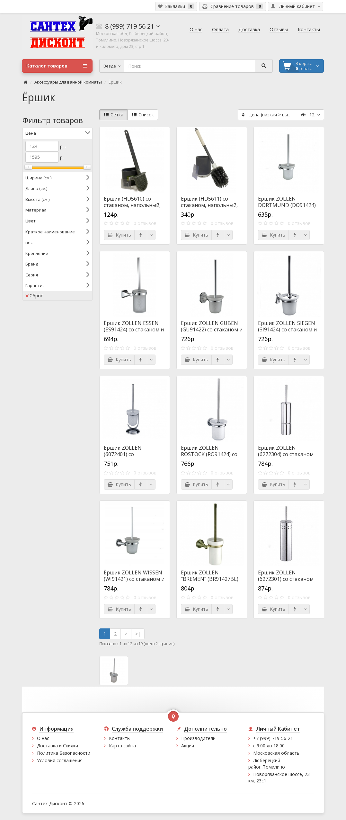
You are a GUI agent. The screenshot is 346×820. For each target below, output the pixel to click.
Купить (119, 235)
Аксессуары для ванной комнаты (68, 82)
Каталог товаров (56, 66)
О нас (43, 738)
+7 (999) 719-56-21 (273, 738)
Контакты (119, 738)
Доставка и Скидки (57, 746)
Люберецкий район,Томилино (266, 763)
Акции (187, 746)
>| (137, 634)
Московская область (276, 753)
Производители (198, 738)
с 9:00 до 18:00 (269, 746)
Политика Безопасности (63, 753)
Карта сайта (122, 746)
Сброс (34, 296)
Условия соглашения (60, 760)
